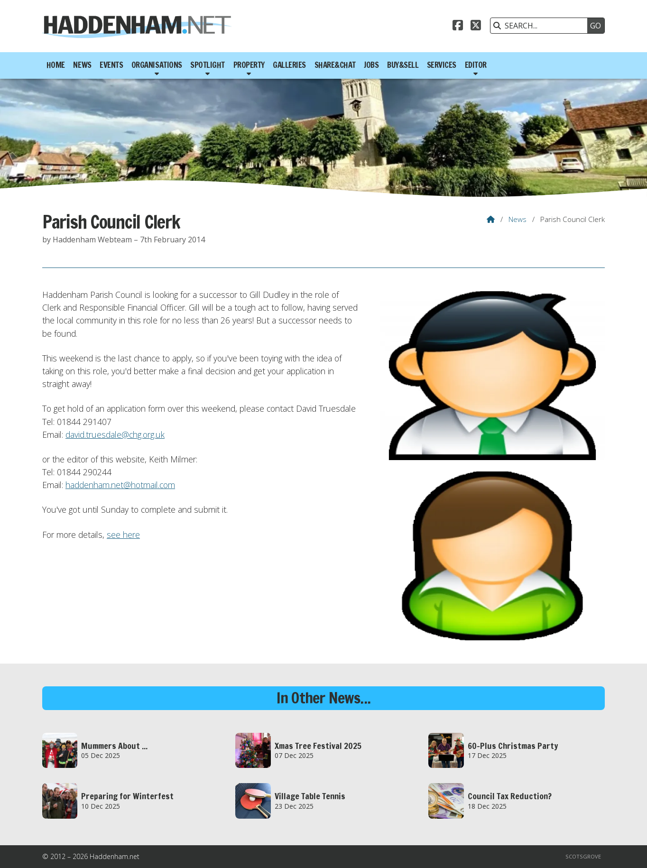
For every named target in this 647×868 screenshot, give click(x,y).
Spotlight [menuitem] (207, 65)
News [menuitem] (82, 65)
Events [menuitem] (111, 65)
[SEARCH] (541, 25)
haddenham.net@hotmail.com (120, 484)
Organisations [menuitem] (156, 65)
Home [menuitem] (55, 65)
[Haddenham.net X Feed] (476, 26)
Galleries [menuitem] (289, 65)
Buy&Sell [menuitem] (402, 65)
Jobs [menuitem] (371, 65)
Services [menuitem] (441, 65)
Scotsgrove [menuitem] (583, 856)
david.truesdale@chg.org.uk (115, 434)
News (517, 219)
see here (123, 534)
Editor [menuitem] (476, 65)
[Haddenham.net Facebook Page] (458, 26)
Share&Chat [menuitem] (335, 65)
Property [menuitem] (249, 65)
